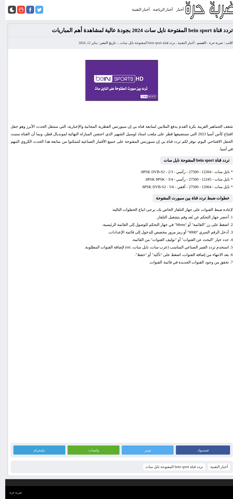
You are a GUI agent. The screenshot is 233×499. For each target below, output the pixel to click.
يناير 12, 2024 (82, 43)
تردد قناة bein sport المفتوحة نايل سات (142, 43)
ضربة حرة (210, 43)
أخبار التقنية (180, 43)
